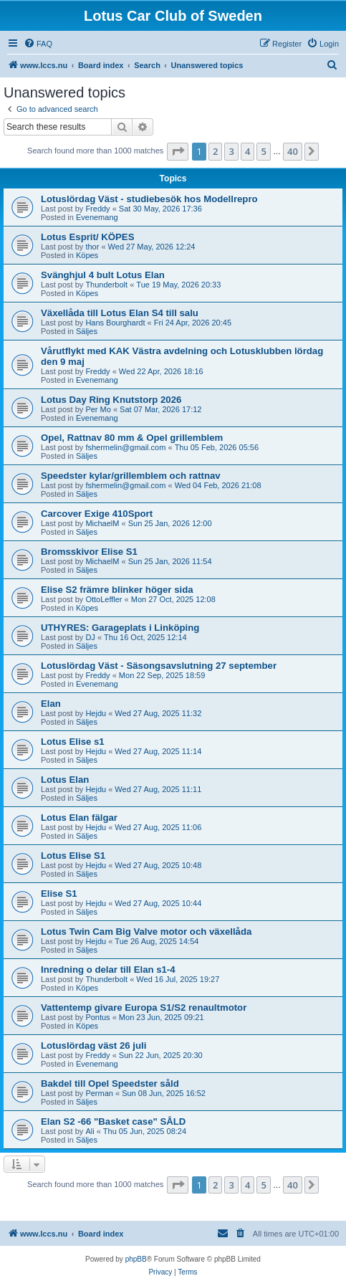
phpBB (136, 1259)
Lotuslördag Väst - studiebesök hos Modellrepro (149, 199)
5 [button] (263, 151)
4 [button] (247, 151)
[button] (177, 151)
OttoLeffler (103, 599)
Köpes (87, 255)
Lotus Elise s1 (73, 741)
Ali (89, 1131)
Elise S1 (59, 893)
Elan (51, 703)
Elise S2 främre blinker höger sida (117, 589)
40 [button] (292, 151)
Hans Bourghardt (115, 322)
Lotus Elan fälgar (79, 817)
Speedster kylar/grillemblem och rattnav (131, 475)
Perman (99, 1093)
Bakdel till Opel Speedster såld (110, 1083)
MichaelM (102, 523)
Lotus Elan (65, 779)
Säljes (86, 331)
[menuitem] (38, 43)
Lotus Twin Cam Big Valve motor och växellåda (146, 931)
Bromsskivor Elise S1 (89, 551)
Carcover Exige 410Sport (97, 513)
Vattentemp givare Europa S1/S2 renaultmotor (143, 1007)
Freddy (97, 208)
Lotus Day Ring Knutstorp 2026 (111, 399)
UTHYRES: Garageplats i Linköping (120, 627)
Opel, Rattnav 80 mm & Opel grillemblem (132, 437)
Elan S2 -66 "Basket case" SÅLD (113, 1121)
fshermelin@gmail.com (125, 447)
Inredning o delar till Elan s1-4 (108, 969)
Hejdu (95, 713)
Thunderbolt (106, 284)
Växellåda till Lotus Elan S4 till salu (119, 313)
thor (92, 246)
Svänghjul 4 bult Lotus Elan (103, 275)
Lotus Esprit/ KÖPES (87, 237)
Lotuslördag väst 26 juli (93, 1045)
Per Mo (97, 409)
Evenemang (97, 217)
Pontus (97, 1017)
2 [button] (215, 151)
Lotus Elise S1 (73, 855)
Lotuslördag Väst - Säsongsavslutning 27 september (159, 665)
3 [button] (231, 151)
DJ (90, 637)
